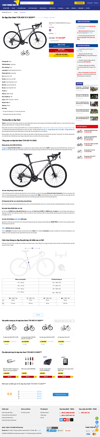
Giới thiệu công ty (44, 412)
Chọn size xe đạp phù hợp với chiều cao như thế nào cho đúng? (82, 95)
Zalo (96, 422)
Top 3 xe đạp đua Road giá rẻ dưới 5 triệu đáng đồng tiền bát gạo (82, 110)
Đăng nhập (90, 3)
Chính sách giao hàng (7, 412)
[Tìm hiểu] (90, 32)
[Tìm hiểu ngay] (81, 28)
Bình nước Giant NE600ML (28, 369)
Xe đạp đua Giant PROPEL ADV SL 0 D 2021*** (28, 338)
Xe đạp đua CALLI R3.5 (89, 156)
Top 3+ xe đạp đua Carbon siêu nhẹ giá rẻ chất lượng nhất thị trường (82, 103)
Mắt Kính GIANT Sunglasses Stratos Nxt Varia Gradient (11, 369)
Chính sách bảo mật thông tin (9, 420)
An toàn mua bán (25, 412)
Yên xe (4, 228)
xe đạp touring (53, 127)
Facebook (96, 426)
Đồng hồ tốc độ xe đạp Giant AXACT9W (65, 369)
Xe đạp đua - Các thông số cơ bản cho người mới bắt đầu (82, 87)
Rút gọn (38, 314)
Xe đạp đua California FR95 (47, 337)
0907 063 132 (70, 415)
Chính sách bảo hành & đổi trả (9, 415)
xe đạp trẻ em (67, 127)
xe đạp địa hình (46, 127)
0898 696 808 (70, 413)
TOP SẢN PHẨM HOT (82, 126)
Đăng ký (96, 3)
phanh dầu (17, 219)
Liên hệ (42, 417)
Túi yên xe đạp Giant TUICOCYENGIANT (45, 369)
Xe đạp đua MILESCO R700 (10, 337)
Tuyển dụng (43, 415)
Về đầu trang (96, 430)
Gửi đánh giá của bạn (60, 394)
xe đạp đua (60, 127)
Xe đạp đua (5, 148)
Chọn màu (51, 27)
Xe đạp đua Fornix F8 (63, 337)
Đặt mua (9, 376)
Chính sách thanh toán (7, 417)
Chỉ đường (39, 430)
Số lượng (51, 33)
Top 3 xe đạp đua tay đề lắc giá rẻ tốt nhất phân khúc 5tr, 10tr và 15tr (83, 118)
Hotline (96, 418)
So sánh (52, 17)
